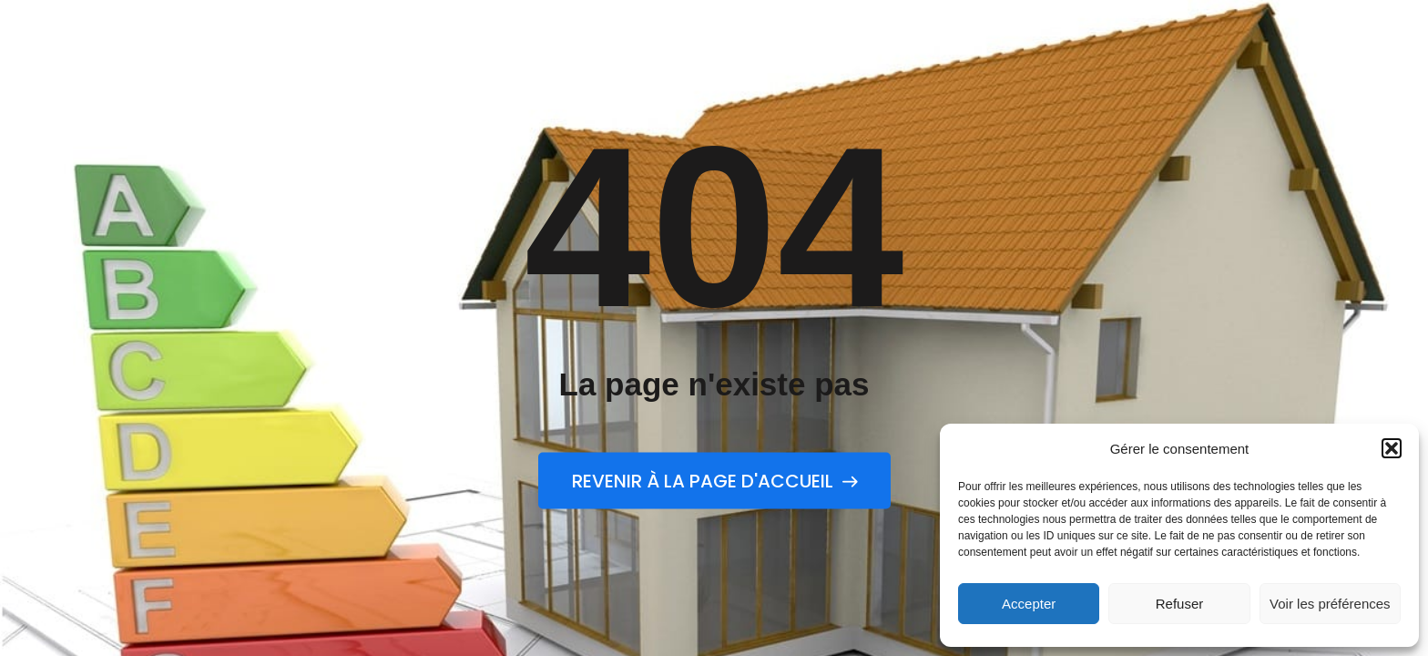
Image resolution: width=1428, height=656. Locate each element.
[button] (1391, 448)
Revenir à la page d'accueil (714, 481)
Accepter (1029, 603)
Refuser (1180, 603)
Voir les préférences (1330, 603)
